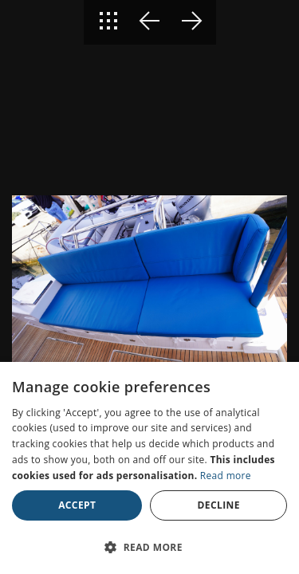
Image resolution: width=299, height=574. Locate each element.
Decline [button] (219, 505)
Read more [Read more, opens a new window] (225, 475)
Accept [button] (77, 505)
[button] (149, 546)
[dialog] (149, 468)
